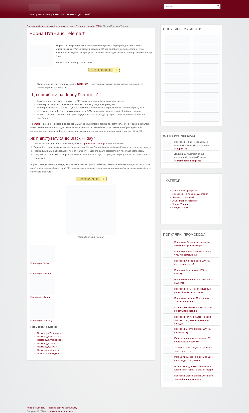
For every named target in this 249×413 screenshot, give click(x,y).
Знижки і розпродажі (183, 197)
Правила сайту (55, 407)
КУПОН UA (82, 84)
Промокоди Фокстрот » (49, 336)
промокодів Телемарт (94, 143)
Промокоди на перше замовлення (190, 194)
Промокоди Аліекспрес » (50, 340)
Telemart (35, 124)
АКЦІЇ (87, 15)
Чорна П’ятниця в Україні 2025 (85, 26)
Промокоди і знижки (37, 26)
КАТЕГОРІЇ (58, 15)
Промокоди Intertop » (48, 350)
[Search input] (190, 6)
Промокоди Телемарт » (49, 333)
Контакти (68, 411)
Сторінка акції (105, 70)
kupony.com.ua (54, 411)
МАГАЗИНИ (44, 15)
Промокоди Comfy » (47, 343)
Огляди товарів (180, 207)
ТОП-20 (31, 15)
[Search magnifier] (218, 6)
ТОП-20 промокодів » (48, 353)
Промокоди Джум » (47, 346)
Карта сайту (71, 407)
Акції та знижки (58, 26)
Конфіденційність (36, 407)
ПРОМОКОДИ (74, 15)
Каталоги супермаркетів (185, 190)
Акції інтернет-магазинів (185, 200)
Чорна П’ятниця (180, 204)
